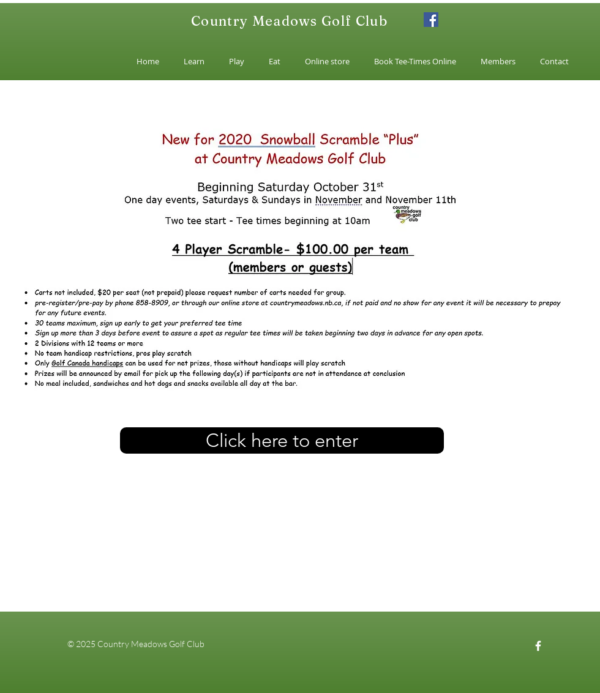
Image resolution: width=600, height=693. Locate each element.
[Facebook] (431, 19)
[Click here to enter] (282, 440)
